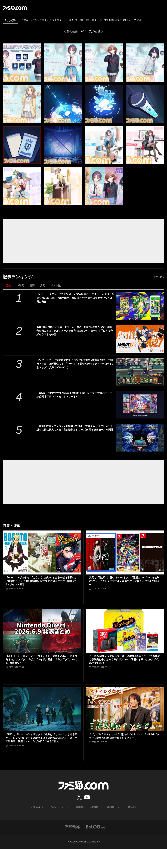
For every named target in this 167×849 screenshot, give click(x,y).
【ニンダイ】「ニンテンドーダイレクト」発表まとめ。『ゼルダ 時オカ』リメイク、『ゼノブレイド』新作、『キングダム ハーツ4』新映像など (42, 659)
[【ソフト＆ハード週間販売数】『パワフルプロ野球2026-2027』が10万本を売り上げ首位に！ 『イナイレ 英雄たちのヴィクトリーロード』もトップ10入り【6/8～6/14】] (140, 372)
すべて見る (159, 277)
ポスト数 (56, 285)
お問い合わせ (36, 807)
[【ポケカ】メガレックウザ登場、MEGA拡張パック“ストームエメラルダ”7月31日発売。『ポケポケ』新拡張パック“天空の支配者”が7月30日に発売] (140, 306)
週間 (32, 285)
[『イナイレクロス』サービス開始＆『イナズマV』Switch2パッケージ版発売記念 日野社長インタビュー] (125, 709)
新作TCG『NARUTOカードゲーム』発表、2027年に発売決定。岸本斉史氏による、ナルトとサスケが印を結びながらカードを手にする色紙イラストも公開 (74, 331)
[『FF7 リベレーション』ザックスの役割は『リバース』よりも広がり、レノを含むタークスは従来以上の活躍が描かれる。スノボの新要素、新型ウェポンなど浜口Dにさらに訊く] (42, 709)
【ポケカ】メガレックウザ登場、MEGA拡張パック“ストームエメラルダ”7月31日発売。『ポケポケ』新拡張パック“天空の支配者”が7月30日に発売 (75, 298)
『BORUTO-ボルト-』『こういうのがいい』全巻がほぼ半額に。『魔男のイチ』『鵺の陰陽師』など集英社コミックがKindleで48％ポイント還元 (41, 581)
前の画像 (72, 31)
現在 (8, 285)
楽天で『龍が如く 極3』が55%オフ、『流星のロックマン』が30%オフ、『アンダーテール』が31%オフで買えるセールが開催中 (124, 581)
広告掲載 (132, 807)
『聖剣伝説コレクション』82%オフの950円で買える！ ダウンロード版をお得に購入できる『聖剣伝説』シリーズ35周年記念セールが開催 (74, 427)
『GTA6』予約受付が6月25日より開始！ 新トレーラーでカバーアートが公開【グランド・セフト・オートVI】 (75, 394)
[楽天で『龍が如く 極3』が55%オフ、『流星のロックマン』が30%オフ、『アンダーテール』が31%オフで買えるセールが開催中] (125, 552)
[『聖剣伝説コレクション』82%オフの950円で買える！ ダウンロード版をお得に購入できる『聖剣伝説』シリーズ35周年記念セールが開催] (140, 438)
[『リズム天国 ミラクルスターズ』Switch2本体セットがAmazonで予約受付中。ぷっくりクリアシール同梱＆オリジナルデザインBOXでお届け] (125, 631)
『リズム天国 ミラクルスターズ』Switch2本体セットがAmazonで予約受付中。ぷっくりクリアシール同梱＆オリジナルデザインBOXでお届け (124, 659)
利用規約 (80, 807)
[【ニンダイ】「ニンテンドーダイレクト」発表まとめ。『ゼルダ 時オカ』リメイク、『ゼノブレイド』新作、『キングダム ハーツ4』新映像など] (42, 631)
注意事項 (94, 807)
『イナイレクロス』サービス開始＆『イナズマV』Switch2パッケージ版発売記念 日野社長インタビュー (124, 736)
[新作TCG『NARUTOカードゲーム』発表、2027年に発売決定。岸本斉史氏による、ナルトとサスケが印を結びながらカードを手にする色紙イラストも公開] (140, 339)
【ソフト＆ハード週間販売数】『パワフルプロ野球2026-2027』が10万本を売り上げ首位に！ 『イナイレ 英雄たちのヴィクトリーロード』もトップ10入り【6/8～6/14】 (75, 364)
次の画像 (94, 31)
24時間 (20, 285)
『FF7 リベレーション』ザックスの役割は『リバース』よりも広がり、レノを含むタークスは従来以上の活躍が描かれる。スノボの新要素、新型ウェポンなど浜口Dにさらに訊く (41, 738)
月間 (42, 285)
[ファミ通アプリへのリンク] (72, 826)
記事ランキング (18, 276)
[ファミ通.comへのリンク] (15, 8)
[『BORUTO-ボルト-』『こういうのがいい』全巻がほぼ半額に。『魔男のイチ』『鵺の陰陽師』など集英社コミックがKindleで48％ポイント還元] (42, 552)
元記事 (10, 20)
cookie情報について (113, 807)
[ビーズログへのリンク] (95, 826)
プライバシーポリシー (59, 807)
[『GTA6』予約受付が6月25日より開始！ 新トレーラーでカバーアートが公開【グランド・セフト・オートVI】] (140, 404)
